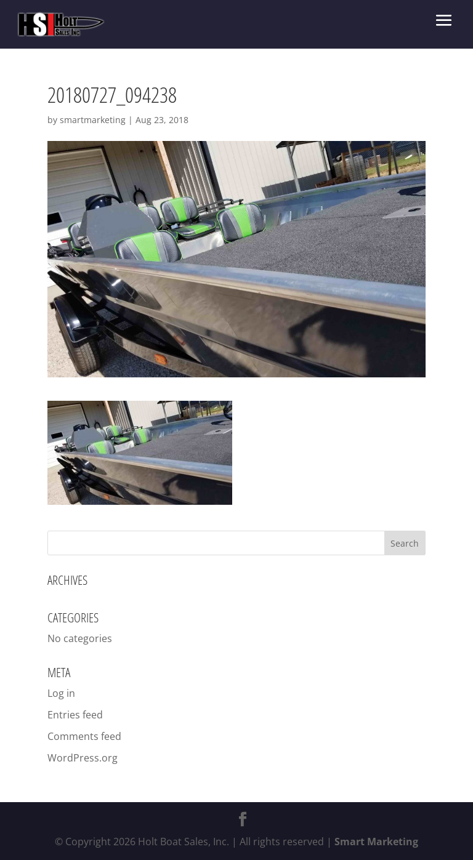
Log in (61, 693)
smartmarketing (93, 120)
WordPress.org (82, 758)
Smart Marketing (376, 841)
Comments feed (84, 736)
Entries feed (75, 714)
